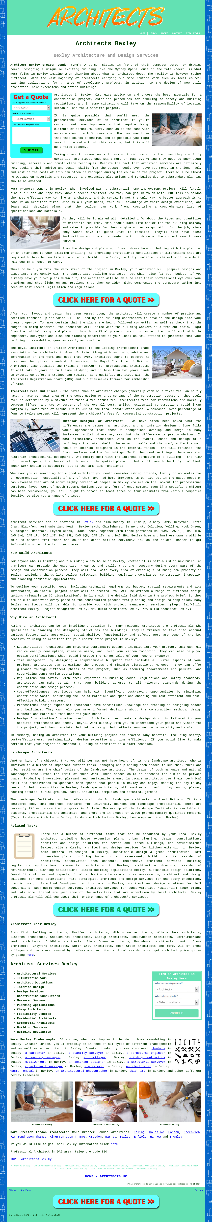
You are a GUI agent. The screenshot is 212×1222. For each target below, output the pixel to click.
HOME (142, 33)
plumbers (158, 1048)
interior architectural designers (41, 457)
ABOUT (164, 33)
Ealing (139, 1132)
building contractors (147, 1057)
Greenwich (192, 1132)
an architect (116, 120)
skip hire (137, 1071)
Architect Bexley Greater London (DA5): (46, 65)
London (173, 1132)
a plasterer (94, 1066)
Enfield (140, 1136)
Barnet (110, 1136)
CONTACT (177, 33)
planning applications (58, 870)
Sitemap (13, 1190)
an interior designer (87, 1062)
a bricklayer (95, 1057)
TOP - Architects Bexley (31, 1159)
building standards (109, 274)
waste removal (22, 1071)
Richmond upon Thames (28, 1136)
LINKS (153, 33)
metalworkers (36, 1062)
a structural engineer (146, 1053)
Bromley (176, 1136)
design (177, 318)
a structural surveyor (146, 1062)
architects (83, 159)
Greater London (95, 1132)
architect (126, 73)
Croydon (95, 1136)
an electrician (138, 1066)
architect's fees (100, 413)
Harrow (155, 1136)
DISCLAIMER (193, 33)
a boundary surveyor (42, 1057)
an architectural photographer (81, 1071)
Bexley (88, 522)
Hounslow (156, 1132)
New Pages (26, 1190)
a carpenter (35, 1053)
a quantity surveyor (86, 1053)
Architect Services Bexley (44, 964)
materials (76, 223)
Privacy (199, 1190)
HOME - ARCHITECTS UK (106, 1176)
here (30, 955)
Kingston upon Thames (68, 1136)
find (24, 932)
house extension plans (102, 838)
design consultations (181, 838)
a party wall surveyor (44, 1066)
